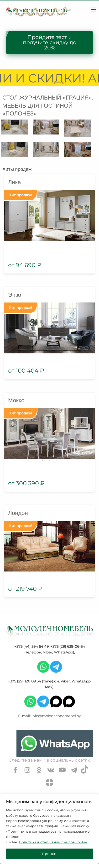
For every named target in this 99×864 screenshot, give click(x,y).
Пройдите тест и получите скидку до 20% (49, 42)
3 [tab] (56, 460)
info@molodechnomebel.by (56, 716)
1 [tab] (46, 242)
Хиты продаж (16, 169)
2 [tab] (53, 242)
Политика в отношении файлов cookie (53, 842)
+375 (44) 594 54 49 (31, 646)
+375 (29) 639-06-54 (67, 646)
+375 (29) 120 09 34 (24, 681)
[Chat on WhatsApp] (54, 743)
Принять (49, 854)
